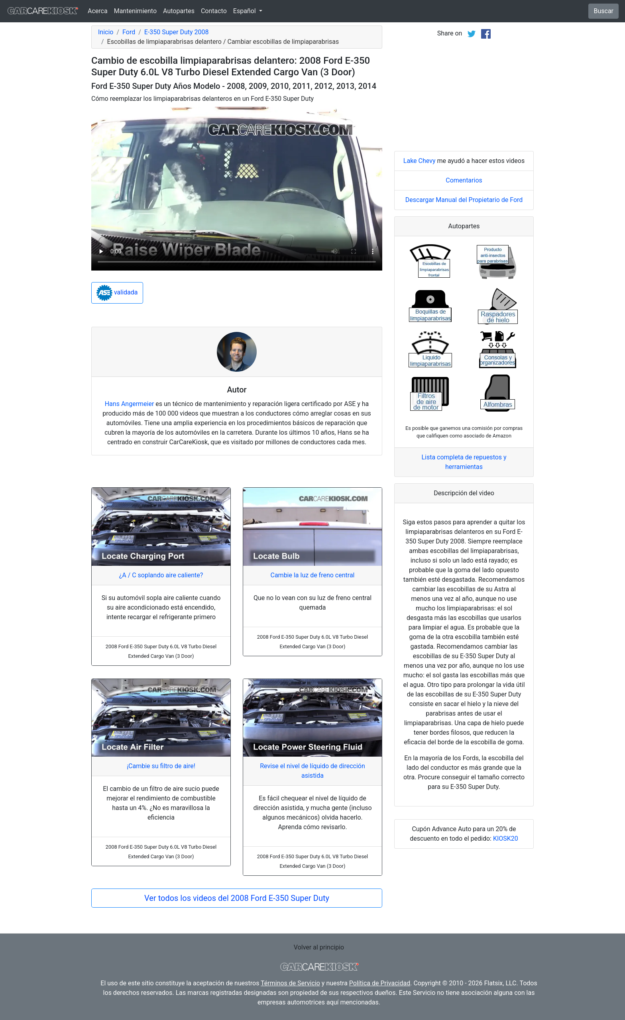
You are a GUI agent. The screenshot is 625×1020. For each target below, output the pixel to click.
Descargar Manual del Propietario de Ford (464, 200)
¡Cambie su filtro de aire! (161, 766)
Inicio (105, 32)
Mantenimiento (135, 11)
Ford (128, 32)
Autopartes (179, 11)
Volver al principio (319, 947)
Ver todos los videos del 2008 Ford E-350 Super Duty (236, 898)
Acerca (98, 11)
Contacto (214, 11)
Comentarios (464, 180)
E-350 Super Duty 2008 (176, 32)
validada (117, 293)
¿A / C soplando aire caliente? (161, 575)
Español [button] (245, 11)
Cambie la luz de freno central (312, 575)
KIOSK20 (505, 838)
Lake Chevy (419, 161)
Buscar (603, 11)
